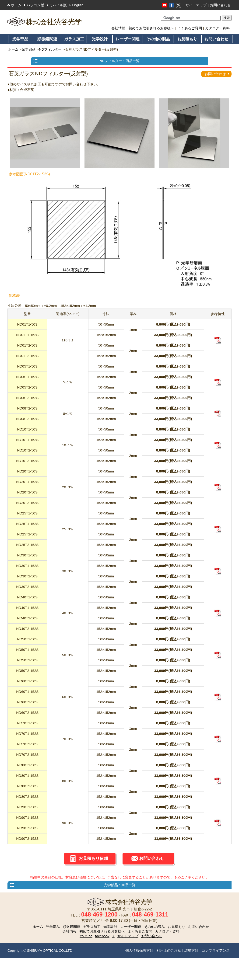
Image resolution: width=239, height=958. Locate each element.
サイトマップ (196, 5)
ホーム (16, 5)
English (77, 5)
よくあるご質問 (189, 28)
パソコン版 (35, 5)
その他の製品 (158, 39)
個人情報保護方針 (139, 950)
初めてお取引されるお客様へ (151, 28)
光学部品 (20, 39)
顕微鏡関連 (47, 39)
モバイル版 (58, 5)
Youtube (86, 936)
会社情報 (118, 28)
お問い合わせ (220, 5)
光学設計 (100, 39)
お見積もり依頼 (93, 858)
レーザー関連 (128, 39)
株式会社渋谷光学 (44, 22)
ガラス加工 (74, 39)
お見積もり (187, 39)
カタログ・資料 (217, 28)
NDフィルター (50, 49)
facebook (102, 936)
